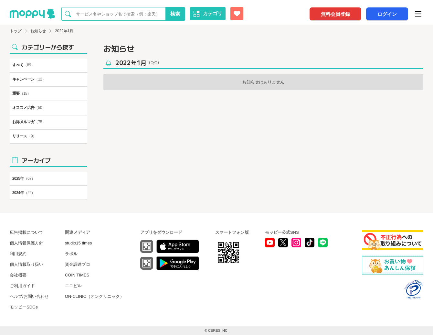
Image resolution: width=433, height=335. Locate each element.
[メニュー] (418, 14)
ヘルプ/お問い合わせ (29, 296)
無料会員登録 (335, 14)
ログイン (387, 14)
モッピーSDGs (24, 307)
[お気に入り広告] (236, 13)
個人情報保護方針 (26, 243)
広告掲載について (26, 232)
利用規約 (18, 253)
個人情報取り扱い (26, 264)
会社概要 (18, 275)
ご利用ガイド (22, 285)
